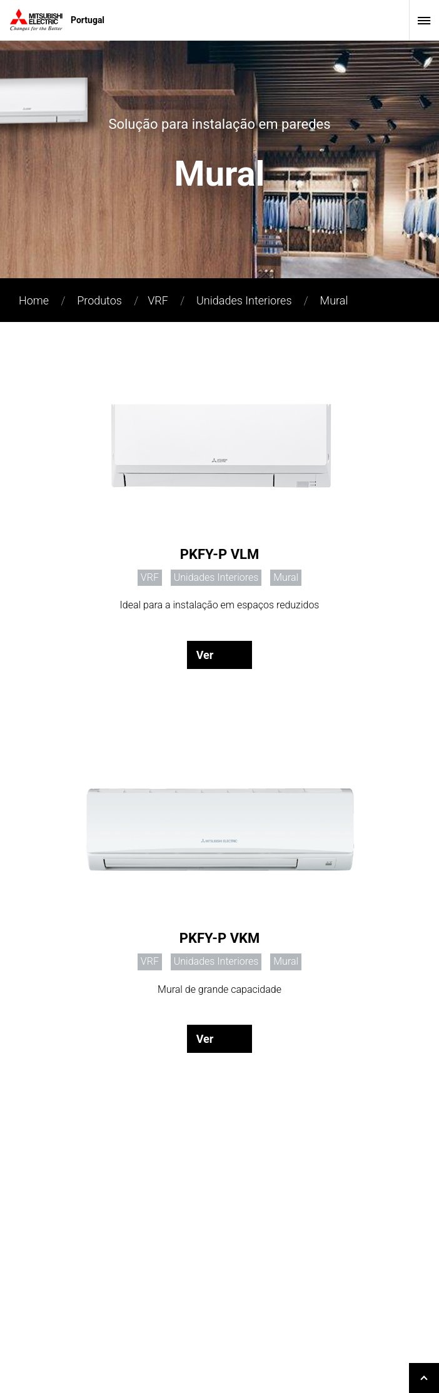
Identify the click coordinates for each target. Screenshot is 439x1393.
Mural (334, 300)
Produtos (99, 300)
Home (34, 300)
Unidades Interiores (244, 300)
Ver (205, 654)
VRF (158, 300)
